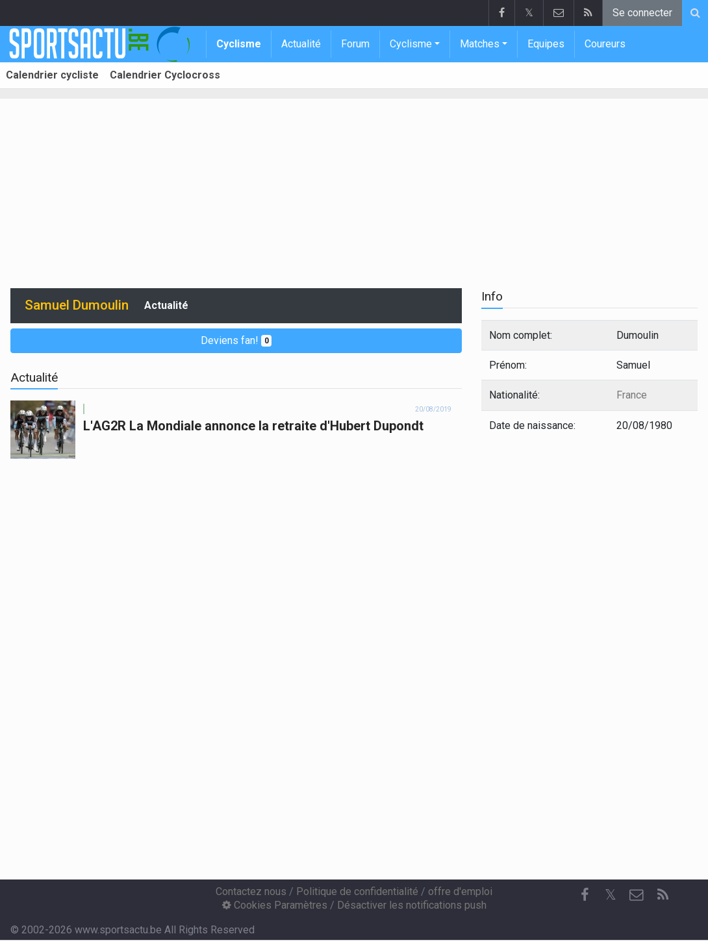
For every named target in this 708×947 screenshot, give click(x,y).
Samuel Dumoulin (77, 305)
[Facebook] (585, 895)
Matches (479, 44)
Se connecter (642, 12)
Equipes (545, 44)
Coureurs (605, 44)
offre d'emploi (460, 891)
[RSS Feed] (663, 895)
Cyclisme (238, 44)
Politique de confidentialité (357, 891)
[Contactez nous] (637, 895)
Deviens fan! (236, 340)
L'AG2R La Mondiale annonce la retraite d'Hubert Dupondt (253, 426)
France (631, 395)
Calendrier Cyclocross (165, 75)
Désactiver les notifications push (412, 905)
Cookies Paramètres (274, 905)
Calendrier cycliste (52, 75)
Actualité (301, 44)
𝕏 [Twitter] (610, 895)
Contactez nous (251, 891)
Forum (355, 44)
